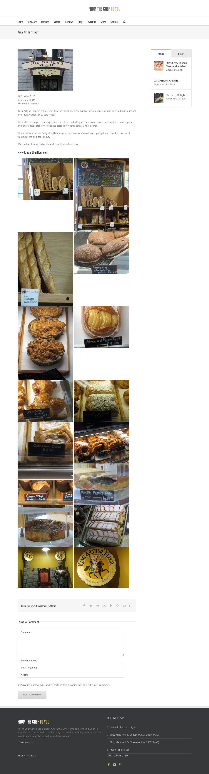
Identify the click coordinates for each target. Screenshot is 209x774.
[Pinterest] (120, 764)
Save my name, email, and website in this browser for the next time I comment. (65, 685)
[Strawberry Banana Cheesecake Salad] (158, 63)
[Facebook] (108, 764)
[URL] (71, 675)
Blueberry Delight (176, 95)
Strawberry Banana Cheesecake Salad (176, 64)
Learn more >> (26, 742)
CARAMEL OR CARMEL (166, 80)
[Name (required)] (71, 660)
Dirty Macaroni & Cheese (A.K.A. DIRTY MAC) (134, 734)
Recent (181, 53)
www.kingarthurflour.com (33, 152)
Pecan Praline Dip (119, 749)
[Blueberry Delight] (158, 95)
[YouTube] (114, 764)
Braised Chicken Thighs (123, 727)
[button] (124, 21)
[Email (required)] (71, 667)
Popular (161, 53)
